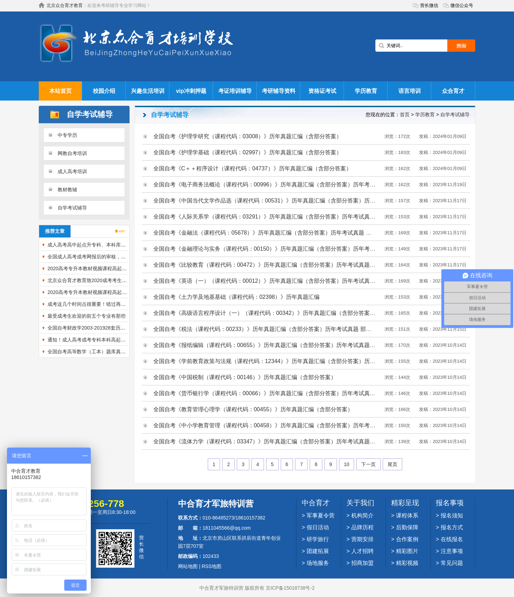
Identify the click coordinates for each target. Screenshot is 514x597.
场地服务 (318, 563)
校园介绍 (104, 91)
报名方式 (452, 527)
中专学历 (67, 135)
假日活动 (318, 527)
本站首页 (60, 91)
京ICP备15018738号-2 (290, 588)
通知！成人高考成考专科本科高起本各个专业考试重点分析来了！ (118, 339)
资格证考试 (322, 91)
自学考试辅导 (72, 208)
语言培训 (409, 91)
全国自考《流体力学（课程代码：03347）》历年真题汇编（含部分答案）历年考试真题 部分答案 (273, 441)
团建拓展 (318, 551)
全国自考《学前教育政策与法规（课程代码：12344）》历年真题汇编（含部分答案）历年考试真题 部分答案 (287, 361)
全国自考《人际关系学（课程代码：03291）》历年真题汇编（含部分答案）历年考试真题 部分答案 (276, 217)
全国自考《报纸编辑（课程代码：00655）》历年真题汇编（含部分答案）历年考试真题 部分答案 (273, 345)
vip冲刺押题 (191, 91)
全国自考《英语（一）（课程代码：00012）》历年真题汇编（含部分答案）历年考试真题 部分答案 (276, 281)
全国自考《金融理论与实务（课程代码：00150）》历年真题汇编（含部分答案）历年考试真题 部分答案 (282, 249)
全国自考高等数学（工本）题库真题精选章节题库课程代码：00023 (120, 351)
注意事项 (452, 551)
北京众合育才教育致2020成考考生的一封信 (94, 280)
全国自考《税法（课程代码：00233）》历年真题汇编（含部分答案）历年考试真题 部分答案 (268, 329)
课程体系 (407, 515)
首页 (405, 114)
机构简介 (362, 515)
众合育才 (453, 91)
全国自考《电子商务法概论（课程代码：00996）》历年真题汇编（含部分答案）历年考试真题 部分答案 (282, 184)
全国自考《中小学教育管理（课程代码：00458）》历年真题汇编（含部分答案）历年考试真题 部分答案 (282, 425)
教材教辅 (67, 189)
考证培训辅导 (235, 91)
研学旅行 (318, 539)
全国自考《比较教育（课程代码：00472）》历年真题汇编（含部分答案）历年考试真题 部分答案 (273, 265)
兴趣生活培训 (147, 91)
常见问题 (452, 563)
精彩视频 (407, 563)
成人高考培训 (72, 171)
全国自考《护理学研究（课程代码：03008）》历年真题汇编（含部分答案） (247, 136)
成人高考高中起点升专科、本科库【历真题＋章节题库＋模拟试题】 (120, 245)
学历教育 (366, 91)
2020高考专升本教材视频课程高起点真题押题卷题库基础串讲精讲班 (121, 292)
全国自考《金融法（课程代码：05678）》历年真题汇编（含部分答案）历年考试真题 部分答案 (270, 233)
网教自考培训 (72, 153)
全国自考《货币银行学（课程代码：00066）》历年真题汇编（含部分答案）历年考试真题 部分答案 (276, 393)
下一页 (368, 464)
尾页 (392, 464)
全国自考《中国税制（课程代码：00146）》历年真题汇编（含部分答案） (245, 377)
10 (347, 464)
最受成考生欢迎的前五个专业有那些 (86, 316)
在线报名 (452, 539)
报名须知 (452, 515)
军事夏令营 (321, 515)
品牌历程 (362, 527)
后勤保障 (407, 527)
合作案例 (407, 539)
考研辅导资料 (278, 91)
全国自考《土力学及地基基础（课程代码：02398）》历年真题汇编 (236, 297)
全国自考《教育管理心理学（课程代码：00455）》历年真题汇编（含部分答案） (253, 409)
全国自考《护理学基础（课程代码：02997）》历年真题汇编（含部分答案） (247, 152)
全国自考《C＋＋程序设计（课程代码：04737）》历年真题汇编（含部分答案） (252, 168)
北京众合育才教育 (64, 5)
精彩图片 (407, 551)
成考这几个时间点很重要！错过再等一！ (91, 304)
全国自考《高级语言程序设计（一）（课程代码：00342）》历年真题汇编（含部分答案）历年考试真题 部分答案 (293, 313)
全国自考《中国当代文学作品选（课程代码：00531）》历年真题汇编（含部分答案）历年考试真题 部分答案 (287, 201)
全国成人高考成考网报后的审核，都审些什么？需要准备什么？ (115, 256)
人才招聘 (362, 551)
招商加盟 (362, 563)
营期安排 (362, 539)
